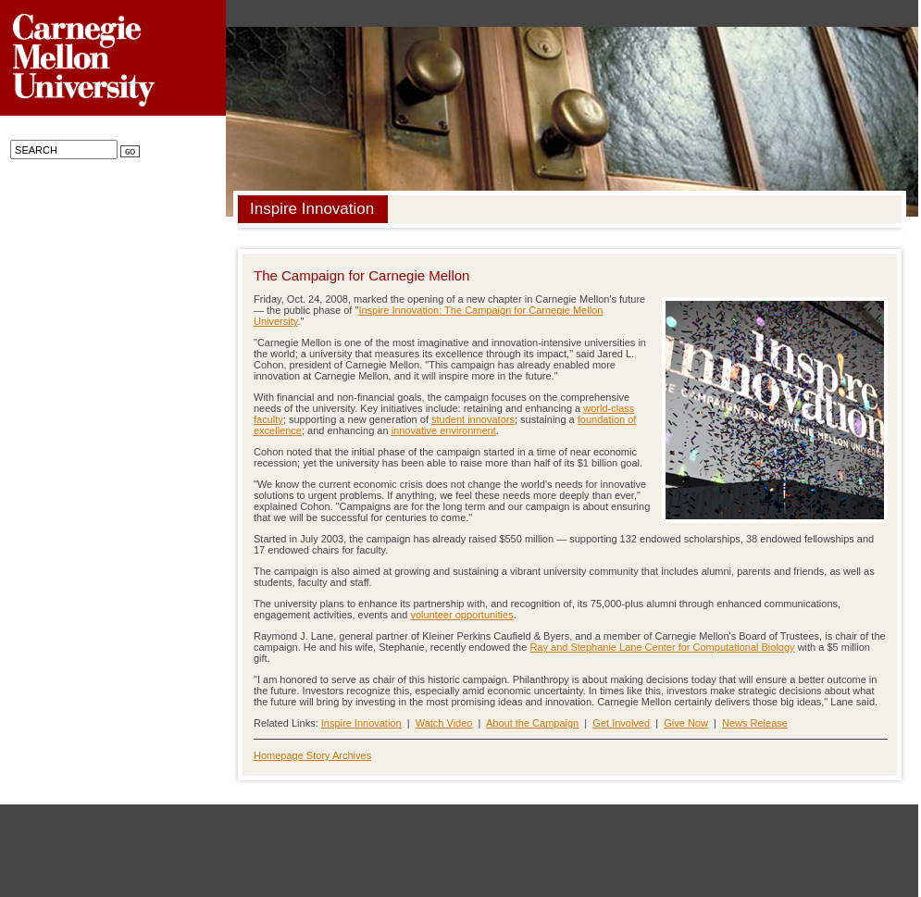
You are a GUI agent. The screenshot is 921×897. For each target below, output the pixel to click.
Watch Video (444, 723)
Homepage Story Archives (312, 755)
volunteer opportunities (461, 614)
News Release (755, 723)
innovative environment (444, 430)
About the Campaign (532, 723)
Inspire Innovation (361, 723)
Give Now (686, 723)
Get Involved (621, 723)
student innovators (473, 419)
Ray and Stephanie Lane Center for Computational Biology (661, 647)
